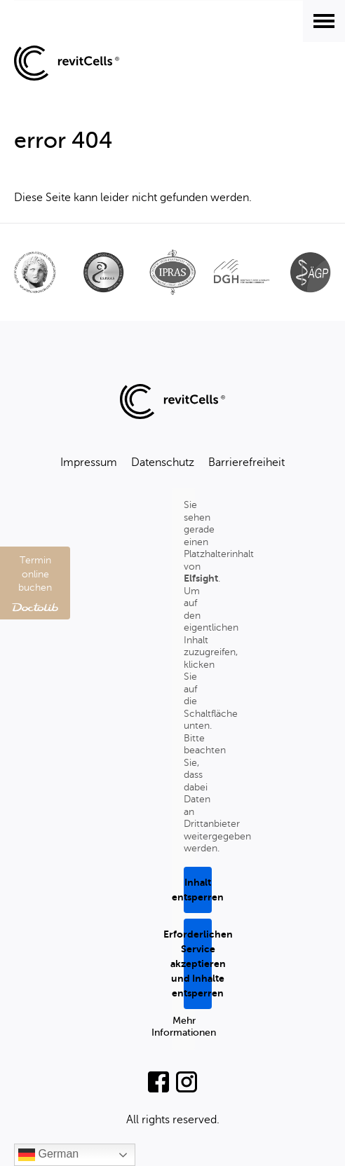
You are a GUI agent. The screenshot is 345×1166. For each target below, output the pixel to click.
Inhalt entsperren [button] (198, 890)
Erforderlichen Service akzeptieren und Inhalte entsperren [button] (198, 963)
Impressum (88, 462)
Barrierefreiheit (246, 462)
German (48, 1154)
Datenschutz (162, 462)
